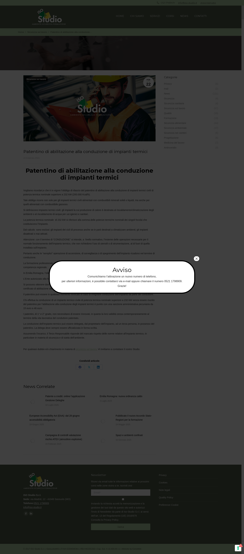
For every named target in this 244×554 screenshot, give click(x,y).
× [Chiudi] (196, 258)
